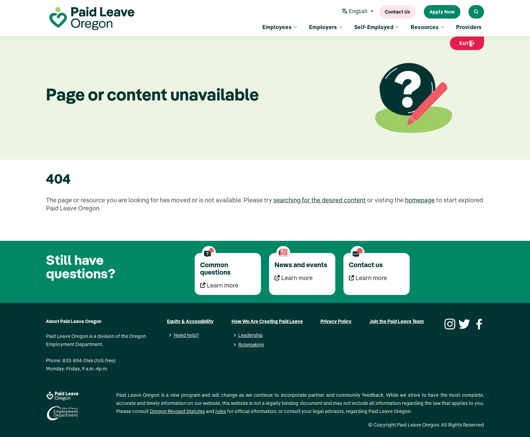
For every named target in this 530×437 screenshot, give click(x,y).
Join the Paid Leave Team (396, 321)
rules (220, 411)
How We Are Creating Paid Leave (267, 321)
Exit (467, 45)
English (355, 12)
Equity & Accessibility (190, 321)
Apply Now (442, 12)
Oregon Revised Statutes (177, 411)
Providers (469, 27)
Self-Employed (376, 27)
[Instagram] (449, 323)
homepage (420, 200)
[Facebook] (478, 323)
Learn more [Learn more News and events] (293, 278)
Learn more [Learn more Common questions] (219, 285)
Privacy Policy (336, 321)
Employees (279, 27)
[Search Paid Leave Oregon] (476, 12)
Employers (326, 27)
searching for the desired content (319, 200)
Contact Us (397, 12)
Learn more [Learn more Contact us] (368, 278)
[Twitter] (463, 323)
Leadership (250, 335)
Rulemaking (251, 344)
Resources (427, 27)
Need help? (186, 335)
